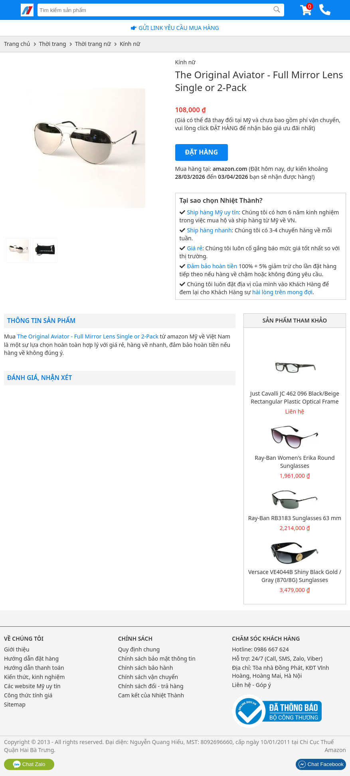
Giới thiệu (17, 649)
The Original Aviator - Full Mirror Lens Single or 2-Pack (87, 336)
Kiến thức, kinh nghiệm (34, 677)
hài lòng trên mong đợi (282, 292)
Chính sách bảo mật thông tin (157, 658)
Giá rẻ (195, 248)
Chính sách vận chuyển (148, 677)
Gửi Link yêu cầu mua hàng (178, 28)
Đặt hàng (201, 152)
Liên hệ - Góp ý (251, 685)
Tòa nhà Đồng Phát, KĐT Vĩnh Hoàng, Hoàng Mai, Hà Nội (280, 671)
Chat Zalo (29, 764)
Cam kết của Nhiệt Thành (151, 695)
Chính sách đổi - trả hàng (151, 686)
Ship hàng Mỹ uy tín (213, 212)
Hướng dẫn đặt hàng (31, 658)
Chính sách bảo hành (145, 667)
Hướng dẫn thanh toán (34, 667)
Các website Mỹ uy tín (32, 686)
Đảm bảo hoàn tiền (212, 266)
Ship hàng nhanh (209, 230)
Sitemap (15, 704)
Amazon (335, 750)
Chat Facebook (321, 764)
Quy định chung (139, 649)
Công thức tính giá (28, 695)
